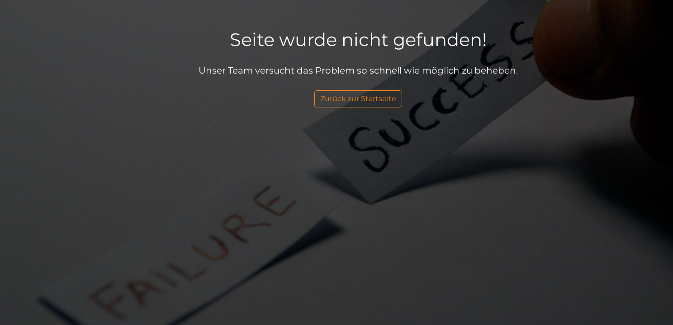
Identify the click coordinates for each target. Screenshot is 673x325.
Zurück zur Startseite (358, 98)
